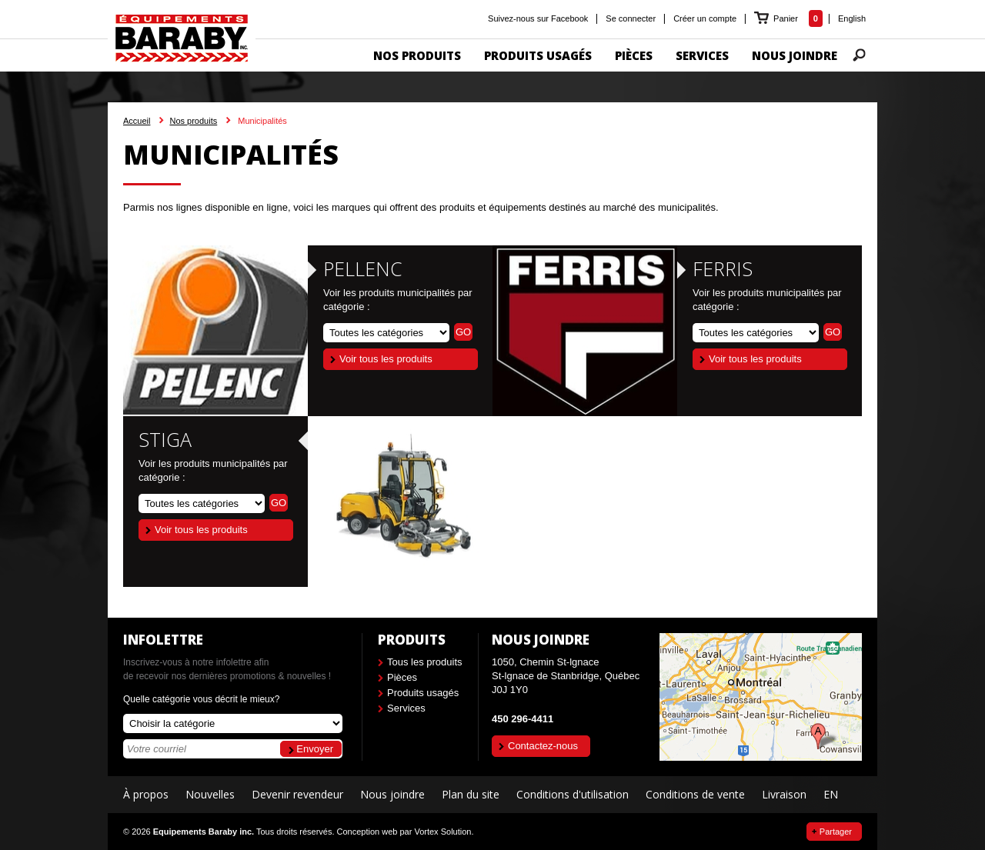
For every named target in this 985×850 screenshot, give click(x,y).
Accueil (136, 120)
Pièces (402, 677)
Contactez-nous (543, 746)
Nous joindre (392, 795)
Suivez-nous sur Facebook (538, 18)
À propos (146, 795)
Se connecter (631, 18)
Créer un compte (704, 18)
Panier (786, 18)
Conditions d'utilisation (572, 795)
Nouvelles (210, 795)
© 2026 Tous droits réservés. (228, 831)
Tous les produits (424, 662)
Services (406, 708)
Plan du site (470, 795)
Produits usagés (423, 692)
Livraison (784, 795)
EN (830, 795)
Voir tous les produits (385, 359)
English (852, 18)
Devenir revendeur (297, 795)
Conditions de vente (695, 795)
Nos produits (193, 120)
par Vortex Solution (435, 831)
